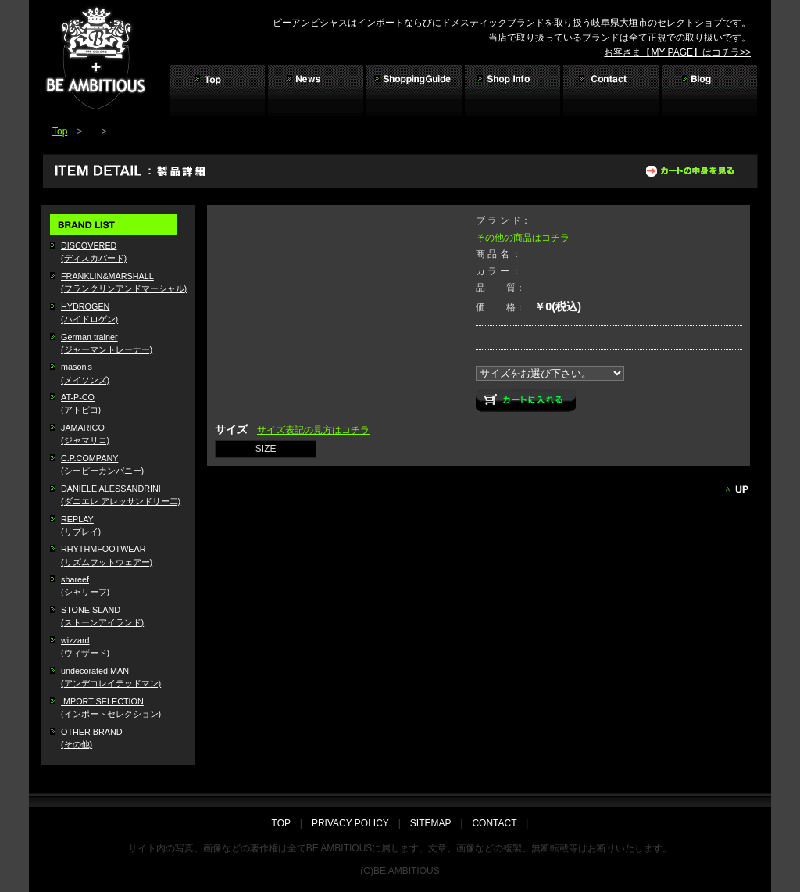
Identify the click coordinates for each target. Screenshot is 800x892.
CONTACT (494, 823)
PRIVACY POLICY (350, 823)
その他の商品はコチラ (523, 237)
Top (59, 131)
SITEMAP (430, 823)
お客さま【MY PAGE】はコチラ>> (677, 52)
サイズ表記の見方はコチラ (313, 430)
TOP (286, 823)
